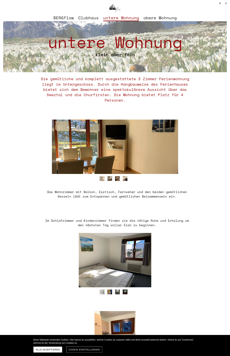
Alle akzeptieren (48, 349)
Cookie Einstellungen (84, 349)
